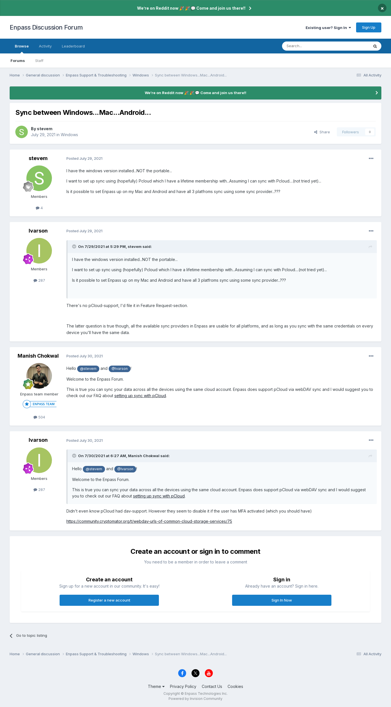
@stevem (88, 368)
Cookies (235, 686)
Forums (17, 60)
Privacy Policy (183, 686)
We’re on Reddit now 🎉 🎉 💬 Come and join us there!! (191, 8)
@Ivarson (120, 368)
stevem (44, 128)
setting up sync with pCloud (140, 395)
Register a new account (109, 600)
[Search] (311, 46)
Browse (22, 48)
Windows (69, 134)
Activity (45, 46)
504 (39, 417)
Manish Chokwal (38, 356)
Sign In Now (282, 600)
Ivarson (38, 231)
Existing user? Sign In (328, 27)
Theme (156, 686)
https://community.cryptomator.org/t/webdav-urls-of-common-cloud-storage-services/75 (149, 521)
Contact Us (212, 686)
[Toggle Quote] (74, 246)
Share (322, 132)
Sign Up (368, 27)
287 (39, 280)
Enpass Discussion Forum (46, 27)
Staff (39, 60)
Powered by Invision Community (195, 698)
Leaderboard (73, 46)
